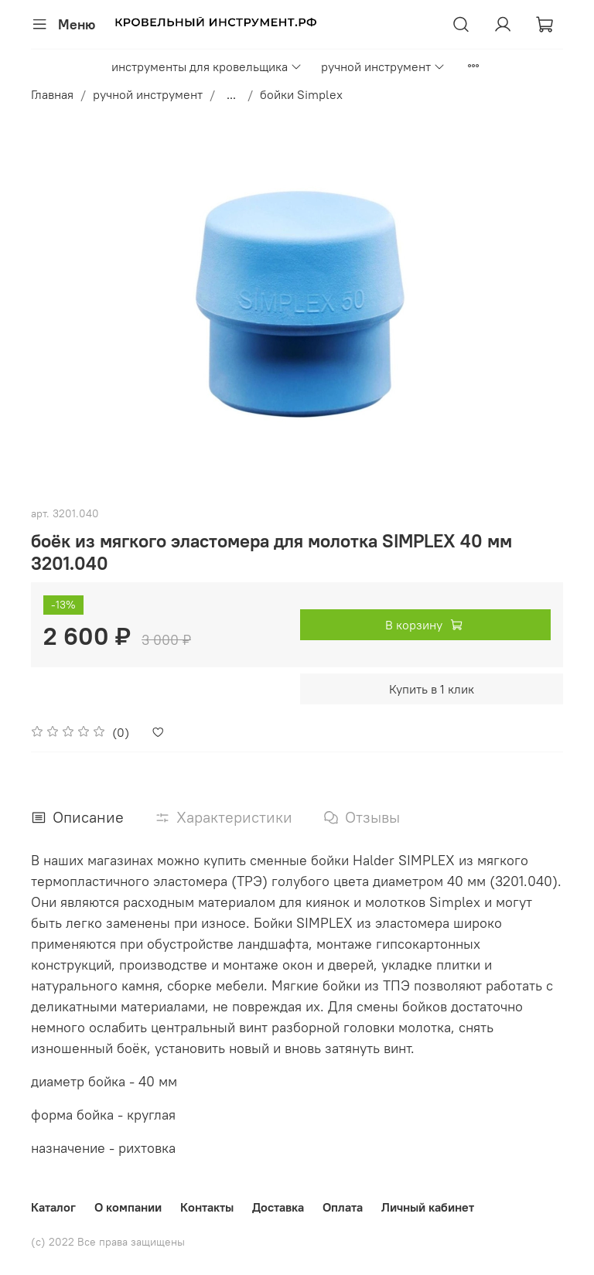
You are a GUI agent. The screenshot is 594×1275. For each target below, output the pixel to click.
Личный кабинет (427, 1207)
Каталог (53, 1207)
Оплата (343, 1207)
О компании (128, 1207)
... (231, 94)
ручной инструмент (383, 66)
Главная (52, 94)
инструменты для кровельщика (206, 66)
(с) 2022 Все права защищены (108, 1242)
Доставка (278, 1207)
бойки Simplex (301, 94)
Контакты (207, 1207)
